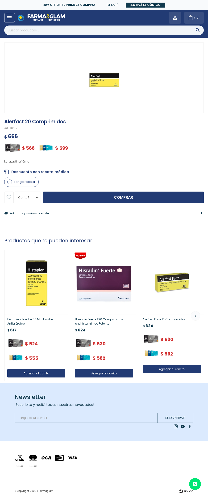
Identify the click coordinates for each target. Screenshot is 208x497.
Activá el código (145, 5)
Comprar (123, 197)
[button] (195, 316)
